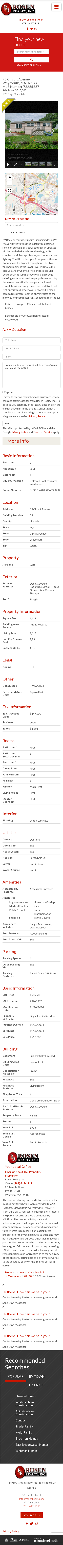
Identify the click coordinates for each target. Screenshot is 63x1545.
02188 (28, 1276)
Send (7, 423)
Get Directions (18, 232)
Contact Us (32, 1515)
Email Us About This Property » (23, 1171)
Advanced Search (27, 65)
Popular (16, 1376)
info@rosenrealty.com (31, 19)
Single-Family (24, 1426)
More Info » (12, 1175)
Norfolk (40, 1272)
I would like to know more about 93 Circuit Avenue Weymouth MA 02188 (31, 375)
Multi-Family (23, 1432)
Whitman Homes (26, 1450)
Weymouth (14, 1276)
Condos (20, 1420)
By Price (36, 1385)
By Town (37, 1376)
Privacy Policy (36, 416)
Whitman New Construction (24, 1404)
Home (8, 1272)
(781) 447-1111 (31, 23)
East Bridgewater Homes (32, 1444)
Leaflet (26, 214)
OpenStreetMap (39, 214)
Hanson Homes (25, 1396)
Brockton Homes (26, 1438)
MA (30, 1272)
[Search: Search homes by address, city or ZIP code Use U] (31, 51)
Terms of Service (42, 432)
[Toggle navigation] (56, 7)
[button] (31, 59)
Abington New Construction (25, 1413)
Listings (19, 1272)
